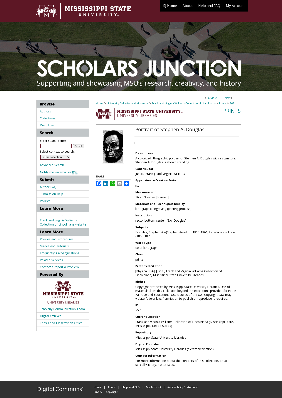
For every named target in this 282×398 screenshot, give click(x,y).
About (112, 387)
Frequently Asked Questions (59, 253)
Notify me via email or (58, 172)
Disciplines (47, 125)
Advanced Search (52, 165)
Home (99, 103)
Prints (222, 103)
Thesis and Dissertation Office (61, 323)
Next (227, 98)
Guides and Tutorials (54, 246)
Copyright (112, 391)
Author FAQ (48, 187)
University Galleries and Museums (127, 103)
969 (232, 103)
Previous (212, 98)
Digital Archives (50, 316)
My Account (153, 387)
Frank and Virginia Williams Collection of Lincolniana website (63, 222)
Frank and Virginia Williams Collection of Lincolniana (184, 103)
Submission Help (51, 194)
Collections (47, 118)
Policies (45, 201)
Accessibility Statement (182, 387)
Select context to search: (57, 151)
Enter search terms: (53, 141)
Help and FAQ (131, 387)
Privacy (98, 391)
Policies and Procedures (57, 239)
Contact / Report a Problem (59, 267)
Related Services (51, 260)
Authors (45, 111)
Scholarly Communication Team (62, 309)
